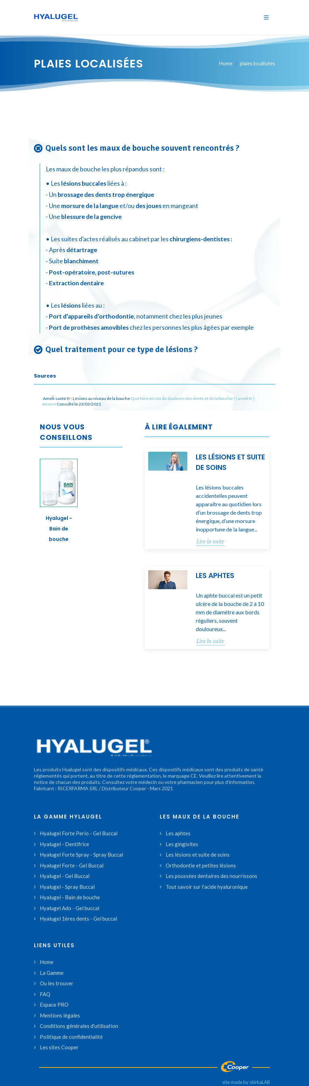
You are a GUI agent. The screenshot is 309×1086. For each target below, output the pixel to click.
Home (225, 63)
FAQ (45, 994)
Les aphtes (215, 575)
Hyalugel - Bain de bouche (59, 529)
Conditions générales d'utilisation (79, 1026)
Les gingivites (182, 844)
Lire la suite (210, 541)
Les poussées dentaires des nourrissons (211, 876)
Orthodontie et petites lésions (201, 865)
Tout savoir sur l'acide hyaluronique (207, 887)
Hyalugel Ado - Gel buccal (69, 908)
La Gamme (52, 973)
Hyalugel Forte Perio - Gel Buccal (78, 833)
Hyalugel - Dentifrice (64, 844)
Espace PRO (54, 1004)
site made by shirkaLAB (246, 1082)
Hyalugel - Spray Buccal (67, 887)
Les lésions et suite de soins (198, 854)
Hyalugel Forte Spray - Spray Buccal (81, 854)
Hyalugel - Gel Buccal (64, 876)
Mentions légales (60, 1015)
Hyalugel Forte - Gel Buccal (71, 865)
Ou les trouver (56, 983)
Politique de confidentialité (71, 1037)
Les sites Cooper (59, 1047)
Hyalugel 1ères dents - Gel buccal (78, 918)
